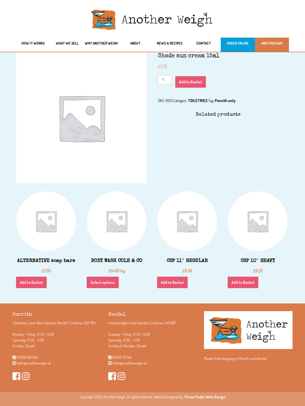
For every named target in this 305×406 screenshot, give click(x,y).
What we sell (67, 43)
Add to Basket (190, 82)
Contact (203, 43)
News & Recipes (169, 43)
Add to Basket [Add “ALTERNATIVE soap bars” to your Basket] (31, 282)
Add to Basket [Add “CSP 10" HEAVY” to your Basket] (243, 282)
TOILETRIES (198, 100)
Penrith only (225, 100)
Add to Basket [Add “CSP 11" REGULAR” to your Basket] (172, 282)
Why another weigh (101, 43)
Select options (102, 282)
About (135, 43)
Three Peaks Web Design (205, 397)
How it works (33, 43)
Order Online (238, 43)
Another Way (272, 43)
